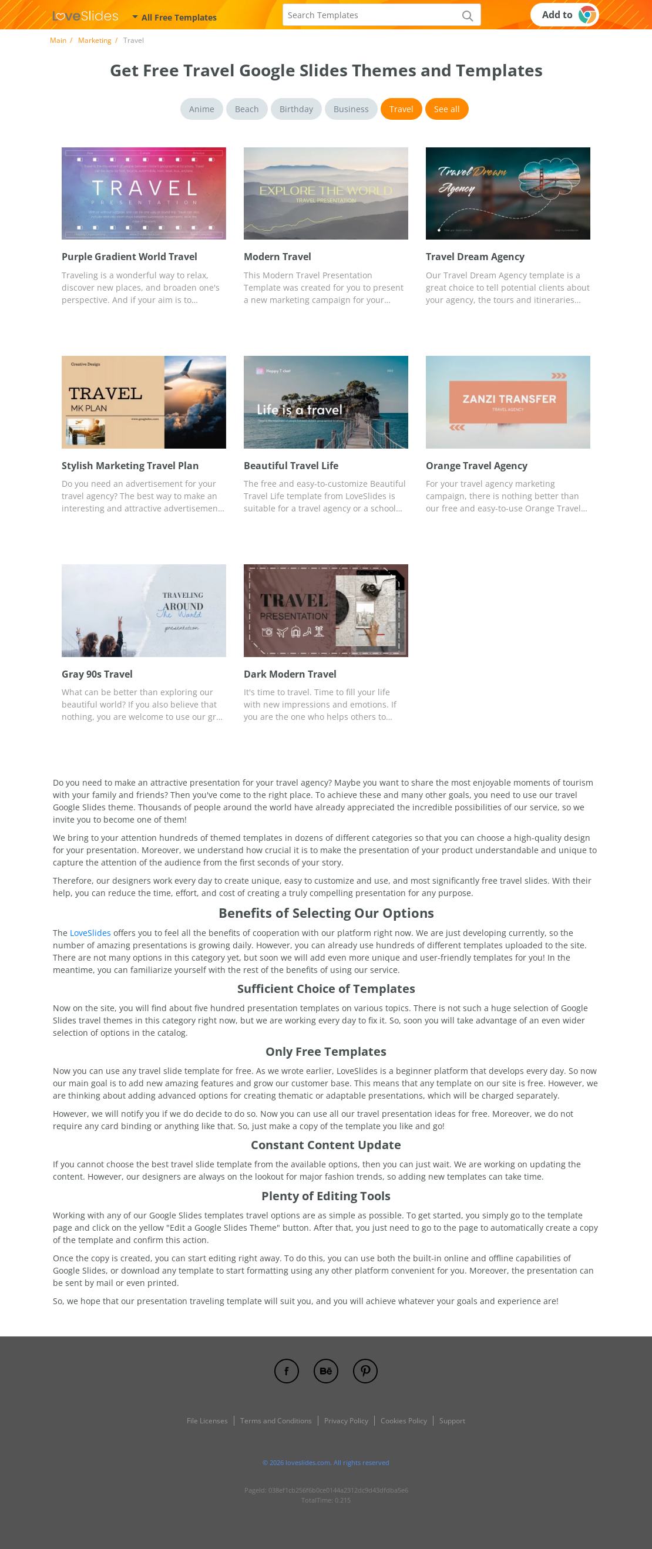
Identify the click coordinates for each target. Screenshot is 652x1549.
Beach (247, 109)
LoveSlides (90, 932)
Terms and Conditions (276, 1421)
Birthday (296, 109)
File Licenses (207, 1421)
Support (452, 1421)
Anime (201, 109)
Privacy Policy (346, 1421)
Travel (401, 109)
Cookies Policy (404, 1421)
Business (351, 109)
